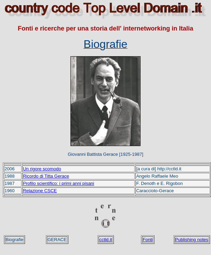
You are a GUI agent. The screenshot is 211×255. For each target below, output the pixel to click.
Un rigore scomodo (42, 168)
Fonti (148, 239)
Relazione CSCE (40, 190)
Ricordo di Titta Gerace (46, 176)
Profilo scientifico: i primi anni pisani (58, 183)
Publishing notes (191, 239)
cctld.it (105, 239)
